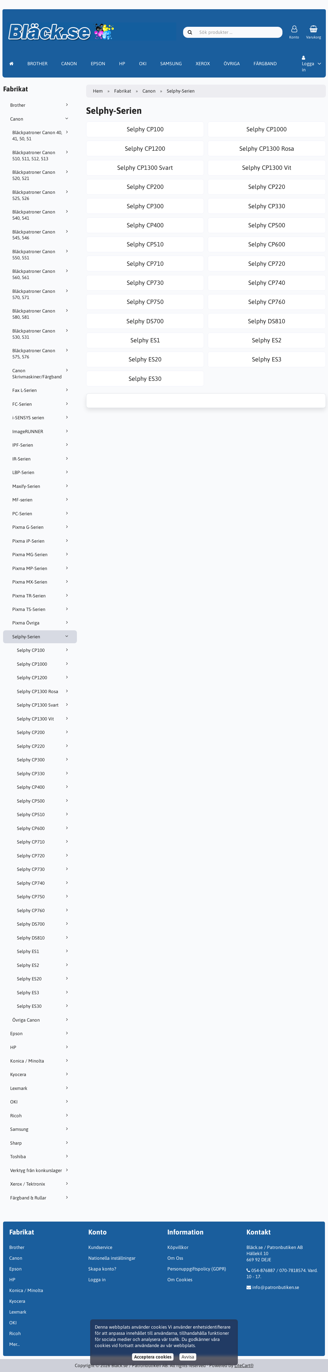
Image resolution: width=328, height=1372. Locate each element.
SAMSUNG (171, 63)
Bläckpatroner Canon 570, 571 (41, 294)
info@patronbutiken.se (275, 1287)
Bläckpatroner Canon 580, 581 (41, 314)
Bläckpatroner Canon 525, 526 (41, 195)
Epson (40, 1033)
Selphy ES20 (43, 978)
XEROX (203, 63)
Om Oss (175, 1258)
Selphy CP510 (43, 814)
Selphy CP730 (43, 869)
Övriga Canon (41, 1020)
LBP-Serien (41, 472)
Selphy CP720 (43, 855)
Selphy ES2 (43, 965)
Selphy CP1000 (43, 664)
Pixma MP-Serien (41, 568)
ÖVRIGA (232, 63)
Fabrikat (122, 91)
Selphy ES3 (43, 992)
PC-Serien (41, 513)
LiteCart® (244, 1365)
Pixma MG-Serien (41, 554)
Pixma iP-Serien (41, 541)
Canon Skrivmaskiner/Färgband (41, 373)
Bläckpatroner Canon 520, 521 (41, 175)
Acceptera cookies (152, 1356)
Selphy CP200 (43, 732)
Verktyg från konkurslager (40, 1170)
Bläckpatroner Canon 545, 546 (41, 235)
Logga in (308, 64)
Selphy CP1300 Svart (43, 705)
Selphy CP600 (43, 828)
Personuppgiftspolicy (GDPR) (196, 1268)
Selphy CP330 (43, 773)
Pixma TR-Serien (41, 595)
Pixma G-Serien (41, 527)
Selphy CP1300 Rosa (43, 691)
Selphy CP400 (43, 787)
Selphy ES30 (43, 1006)
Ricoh (40, 1115)
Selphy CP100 (43, 650)
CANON (69, 63)
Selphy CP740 (43, 883)
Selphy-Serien (41, 636)
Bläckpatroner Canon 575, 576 (41, 353)
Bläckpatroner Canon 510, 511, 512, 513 (41, 155)
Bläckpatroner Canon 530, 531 (41, 334)
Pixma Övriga (41, 622)
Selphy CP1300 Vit (43, 718)
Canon (40, 119)
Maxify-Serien (41, 486)
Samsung (40, 1129)
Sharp (40, 1143)
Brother (40, 105)
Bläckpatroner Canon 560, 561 (41, 274)
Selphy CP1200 (43, 677)
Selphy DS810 (43, 937)
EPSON (98, 63)
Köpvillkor (177, 1247)
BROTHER (37, 63)
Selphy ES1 (43, 951)
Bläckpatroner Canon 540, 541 (41, 215)
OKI (142, 63)
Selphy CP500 (43, 801)
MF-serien (41, 499)
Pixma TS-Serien (41, 609)
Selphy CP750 (43, 896)
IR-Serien (41, 458)
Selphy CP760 (43, 910)
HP (122, 63)
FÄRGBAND (265, 63)
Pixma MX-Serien (41, 581)
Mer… (14, 1344)
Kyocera (40, 1074)
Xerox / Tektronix (40, 1184)
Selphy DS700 (43, 924)
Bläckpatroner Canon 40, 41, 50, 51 (41, 135)
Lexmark (40, 1088)
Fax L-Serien (41, 390)
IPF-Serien (41, 445)
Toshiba (40, 1156)
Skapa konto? (102, 1268)
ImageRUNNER (41, 431)
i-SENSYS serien (41, 417)
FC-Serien (41, 404)
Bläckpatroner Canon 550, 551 (41, 254)
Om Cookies (179, 1279)
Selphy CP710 (43, 841)
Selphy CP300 (43, 759)
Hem (98, 91)
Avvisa (188, 1356)
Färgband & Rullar (40, 1197)
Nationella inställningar (111, 1258)
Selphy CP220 (43, 746)
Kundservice (100, 1247)
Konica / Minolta (40, 1060)
